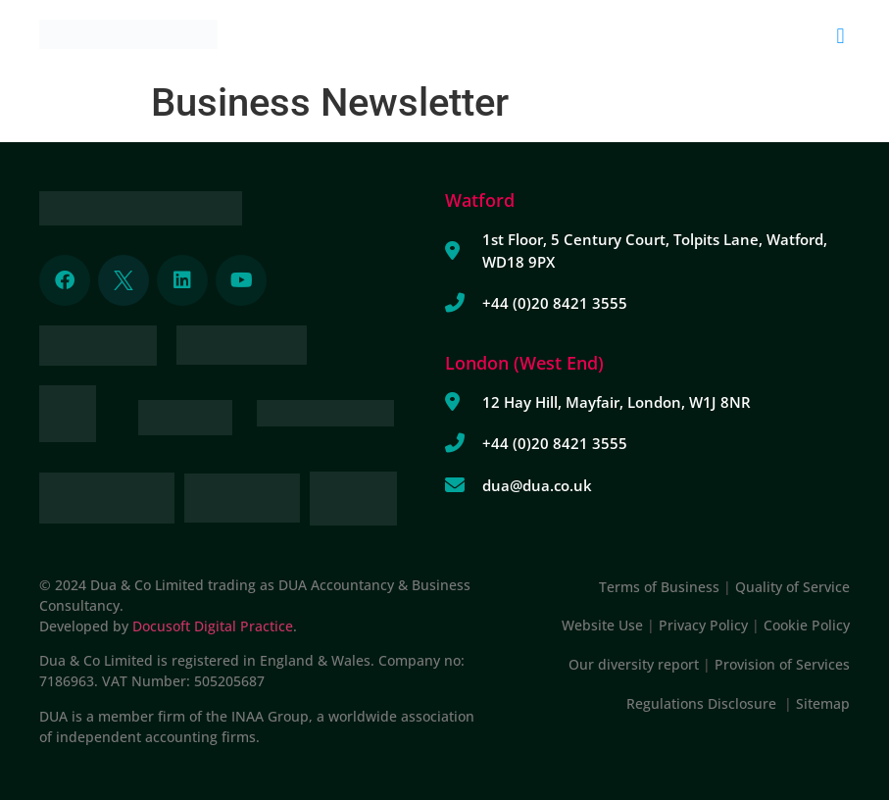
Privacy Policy (703, 625)
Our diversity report (635, 664)
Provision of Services (782, 664)
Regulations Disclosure (705, 703)
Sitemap (823, 703)
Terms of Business (659, 586)
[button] (840, 36)
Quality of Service (792, 586)
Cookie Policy (807, 625)
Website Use (602, 625)
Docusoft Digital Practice (212, 626)
